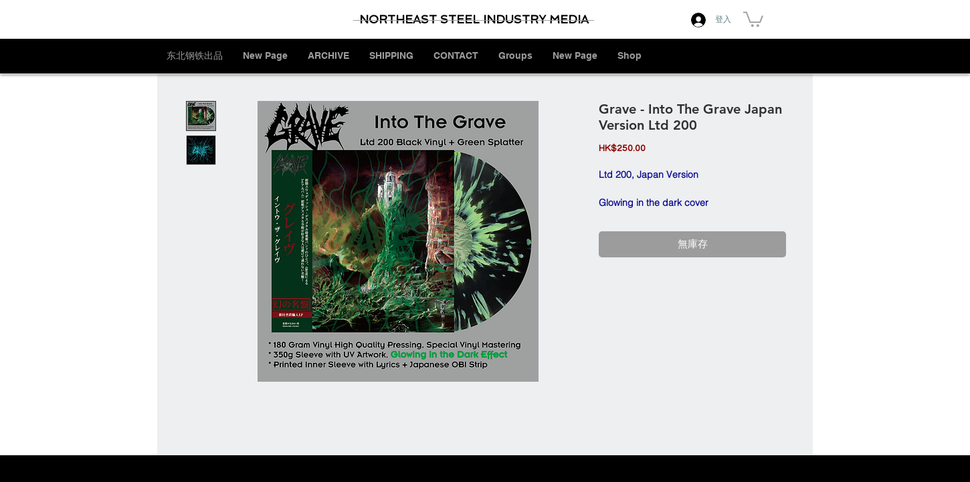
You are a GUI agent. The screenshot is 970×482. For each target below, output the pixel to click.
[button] (753, 18)
